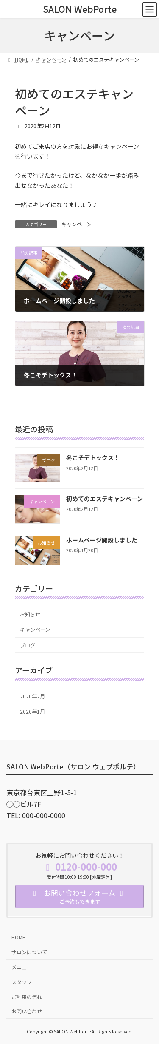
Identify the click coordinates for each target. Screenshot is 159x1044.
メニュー (21, 966)
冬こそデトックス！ (93, 457)
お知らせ (30, 614)
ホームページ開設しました (101, 540)
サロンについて (29, 952)
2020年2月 (32, 696)
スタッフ (21, 981)
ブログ (27, 645)
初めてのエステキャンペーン (104, 498)
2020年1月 (32, 711)
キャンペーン (76, 223)
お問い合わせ (26, 1011)
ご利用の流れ (26, 996)
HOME (18, 937)
